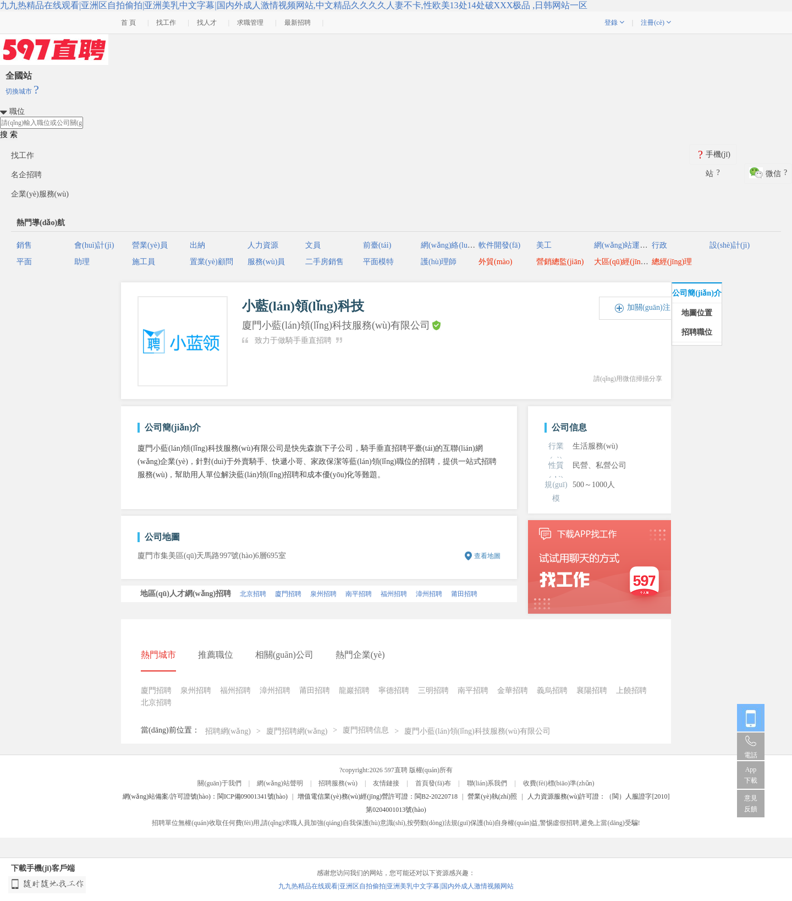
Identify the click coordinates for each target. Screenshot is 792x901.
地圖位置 (696, 313)
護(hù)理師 (439, 262)
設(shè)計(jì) (730, 245)
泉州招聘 (323, 594)
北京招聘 (253, 594)
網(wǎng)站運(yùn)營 (629, 245)
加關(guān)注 (648, 307)
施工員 (143, 262)
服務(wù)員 (266, 262)
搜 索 (9, 134)
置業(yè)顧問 (211, 262)
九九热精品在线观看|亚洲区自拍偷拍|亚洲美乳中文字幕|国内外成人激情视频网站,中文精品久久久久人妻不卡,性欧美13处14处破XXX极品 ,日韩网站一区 (293, 5)
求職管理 (250, 22)
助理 (82, 262)
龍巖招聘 (354, 690)
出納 (197, 245)
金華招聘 (512, 690)
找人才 (207, 22)
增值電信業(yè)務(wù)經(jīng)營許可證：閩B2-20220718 (378, 796)
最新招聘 (297, 22)
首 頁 (128, 22)
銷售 (24, 245)
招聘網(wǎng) (228, 731)
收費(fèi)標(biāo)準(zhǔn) (559, 783)
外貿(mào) (495, 262)
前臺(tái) (377, 245)
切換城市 (22, 91)
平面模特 (378, 262)
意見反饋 (750, 803)
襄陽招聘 (591, 690)
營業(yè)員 (150, 245)
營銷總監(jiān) (560, 262)
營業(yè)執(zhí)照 (492, 796)
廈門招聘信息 (366, 730)
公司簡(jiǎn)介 (697, 293)
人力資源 (263, 245)
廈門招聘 (288, 594)
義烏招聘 (552, 690)
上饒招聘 (631, 690)
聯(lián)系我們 (487, 783)
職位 (17, 111)
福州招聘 (394, 594)
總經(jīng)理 (672, 262)
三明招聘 (433, 690)
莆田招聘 (464, 594)
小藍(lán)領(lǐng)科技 (303, 306)
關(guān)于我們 (219, 783)
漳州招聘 (429, 594)
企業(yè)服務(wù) (40, 194)
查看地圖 (487, 556)
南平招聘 (358, 594)
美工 (544, 245)
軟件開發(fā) (499, 245)
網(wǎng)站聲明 (280, 783)
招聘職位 (696, 332)
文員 (313, 245)
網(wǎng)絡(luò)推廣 (455, 245)
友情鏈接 (386, 783)
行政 (659, 245)
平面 (24, 262)
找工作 (166, 22)
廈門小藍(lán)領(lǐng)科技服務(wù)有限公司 (477, 731)
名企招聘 (26, 175)
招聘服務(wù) (338, 783)
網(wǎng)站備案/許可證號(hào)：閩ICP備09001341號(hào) (205, 796)
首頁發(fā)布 (433, 783)
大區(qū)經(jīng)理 (624, 262)
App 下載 (750, 775)
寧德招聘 (393, 690)
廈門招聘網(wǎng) (296, 731)
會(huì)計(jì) (94, 245)
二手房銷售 (324, 262)
